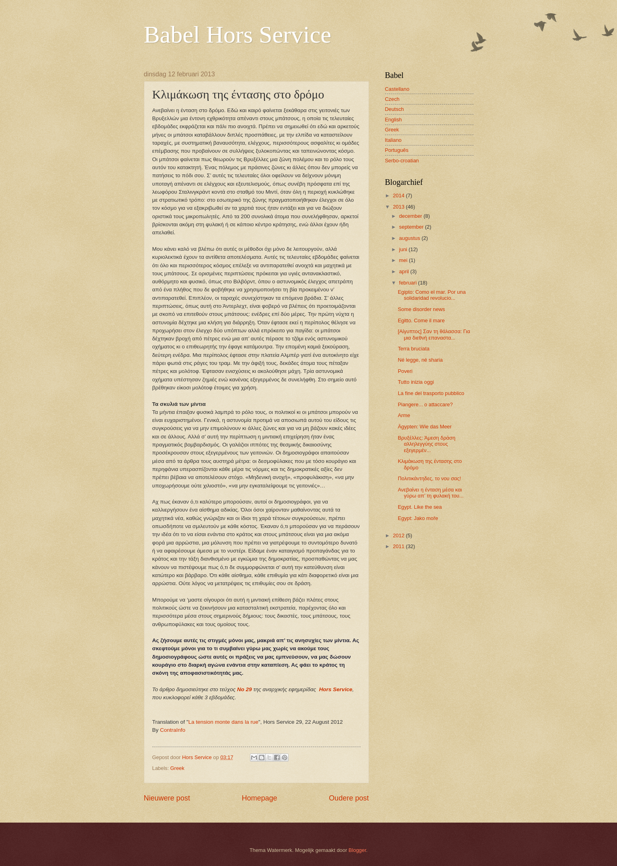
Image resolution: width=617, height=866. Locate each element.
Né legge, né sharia (420, 360)
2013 (399, 207)
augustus (410, 238)
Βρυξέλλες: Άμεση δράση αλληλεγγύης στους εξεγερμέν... (426, 444)
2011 (399, 546)
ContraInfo (172, 730)
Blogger (357, 850)
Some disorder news (421, 309)
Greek (177, 768)
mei (404, 260)
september (412, 227)
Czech (392, 99)
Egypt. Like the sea (420, 507)
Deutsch (394, 109)
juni (404, 249)
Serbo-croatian (402, 161)
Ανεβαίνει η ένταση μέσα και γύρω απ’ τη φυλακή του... (431, 493)
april (404, 271)
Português (397, 150)
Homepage (259, 798)
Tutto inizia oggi (416, 382)
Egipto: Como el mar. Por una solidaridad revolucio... (432, 295)
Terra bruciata (414, 349)
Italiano (393, 140)
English (393, 120)
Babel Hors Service (238, 34)
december (411, 216)
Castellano (397, 89)
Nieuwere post (167, 798)
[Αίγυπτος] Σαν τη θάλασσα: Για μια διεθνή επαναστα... (434, 334)
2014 (399, 195)
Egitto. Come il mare (421, 320)
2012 (399, 535)
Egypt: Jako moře (418, 518)
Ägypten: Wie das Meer (425, 427)
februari (408, 283)
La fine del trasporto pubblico (431, 393)
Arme (404, 415)
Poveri (405, 371)
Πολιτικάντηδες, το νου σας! (429, 478)
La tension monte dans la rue (223, 722)
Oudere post (349, 798)
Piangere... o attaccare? (425, 404)
